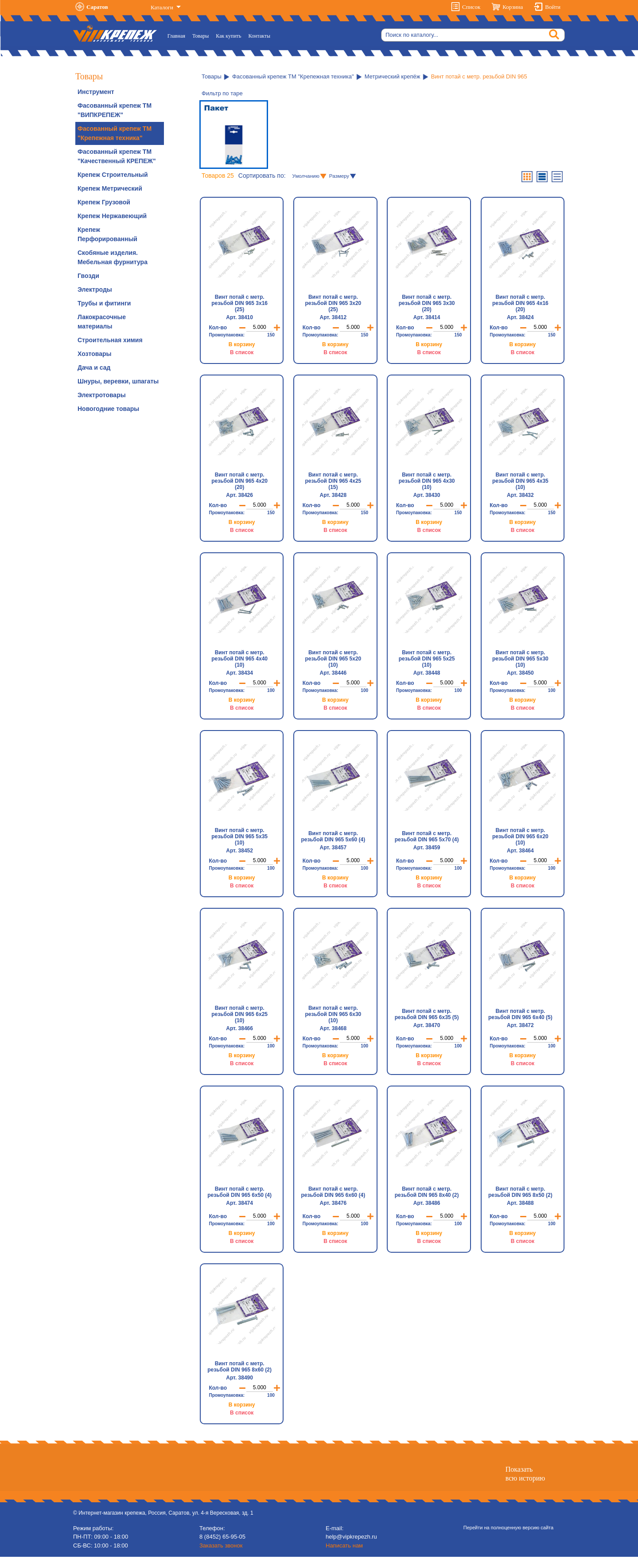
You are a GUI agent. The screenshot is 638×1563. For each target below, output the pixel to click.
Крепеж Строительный (113, 174)
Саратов (97, 7)
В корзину (242, 344)
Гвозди (88, 275)
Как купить (228, 36)
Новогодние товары (108, 408)
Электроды (95, 289)
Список (471, 7)
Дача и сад (94, 367)
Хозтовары (94, 353)
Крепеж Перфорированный (107, 234)
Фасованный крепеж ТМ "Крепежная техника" (115, 133)
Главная (178, 35)
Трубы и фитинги (104, 303)
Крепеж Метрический (110, 188)
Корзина (512, 7)
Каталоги (163, 7)
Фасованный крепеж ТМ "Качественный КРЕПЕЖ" (117, 156)
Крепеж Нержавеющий (112, 215)
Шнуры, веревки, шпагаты (118, 381)
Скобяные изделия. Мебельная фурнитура (113, 257)
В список (241, 352)
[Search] (473, 35)
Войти (552, 7)
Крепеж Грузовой (104, 202)
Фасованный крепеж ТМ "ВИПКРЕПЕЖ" (115, 110)
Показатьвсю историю (525, 1480)
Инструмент (96, 91)
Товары (200, 36)
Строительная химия (110, 340)
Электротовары (102, 395)
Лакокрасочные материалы (102, 321)
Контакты (260, 36)
